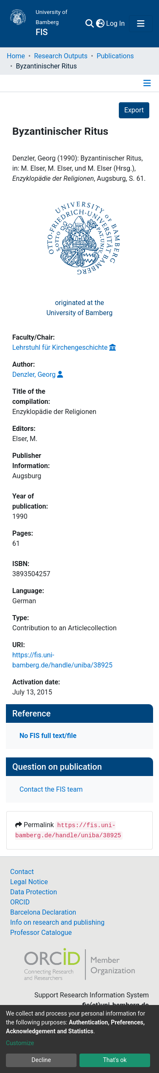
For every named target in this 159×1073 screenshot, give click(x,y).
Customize (20, 1043)
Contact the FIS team (51, 789)
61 (16, 543)
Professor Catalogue (41, 933)
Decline (41, 1060)
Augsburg (26, 476)
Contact (22, 872)
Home (16, 56)
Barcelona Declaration (43, 912)
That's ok (115, 1060)
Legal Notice (29, 882)
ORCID (20, 902)
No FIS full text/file (48, 736)
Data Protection (33, 892)
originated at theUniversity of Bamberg (80, 308)
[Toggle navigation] (141, 23)
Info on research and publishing (57, 922)
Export (134, 110)
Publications (115, 56)
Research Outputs (61, 56)
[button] (100, 24)
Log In (116, 23)
